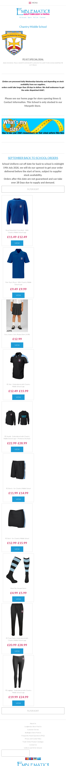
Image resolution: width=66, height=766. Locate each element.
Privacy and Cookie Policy (33, 739)
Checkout (42, 17)
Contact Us (33, 745)
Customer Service (33, 729)
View (17, 243)
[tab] (33, 189)
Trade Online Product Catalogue (33, 742)
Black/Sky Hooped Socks (18, 588)
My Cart (35, 17)
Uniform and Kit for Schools (33, 748)
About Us (33, 723)
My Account (22, 17)
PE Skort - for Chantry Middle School (17, 538)
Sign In (30, 17)
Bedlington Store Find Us (33, 733)
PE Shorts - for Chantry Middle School (18, 488)
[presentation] (15, 753)
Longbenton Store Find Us (33, 726)
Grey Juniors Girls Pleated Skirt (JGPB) (17, 334)
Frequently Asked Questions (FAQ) (33, 736)
